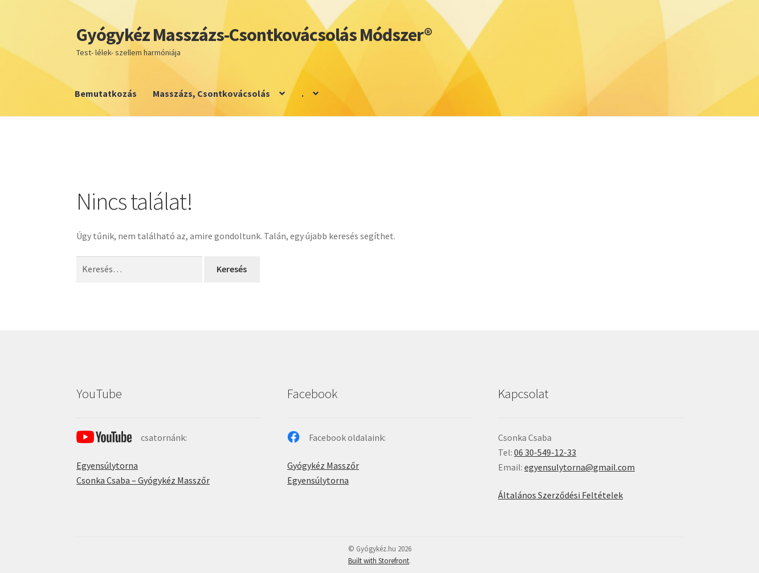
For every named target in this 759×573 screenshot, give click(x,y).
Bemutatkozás (106, 93)
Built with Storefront (378, 561)
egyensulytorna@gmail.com (579, 467)
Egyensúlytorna (107, 465)
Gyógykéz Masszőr (323, 465)
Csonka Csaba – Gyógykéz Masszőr (143, 480)
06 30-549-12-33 (545, 452)
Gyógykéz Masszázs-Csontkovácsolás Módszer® (254, 34)
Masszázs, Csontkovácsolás (211, 93)
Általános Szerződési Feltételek (560, 495)
